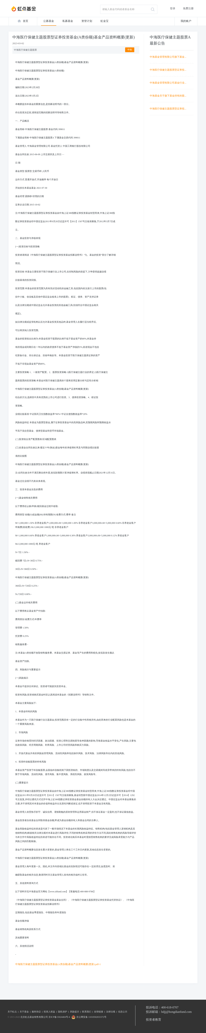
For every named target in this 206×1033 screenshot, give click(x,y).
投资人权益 (49, 1011)
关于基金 (24, 1011)
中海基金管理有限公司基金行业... (168, 82)
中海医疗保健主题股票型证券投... (168, 69)
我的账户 (186, 21)
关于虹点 (12, 1011)
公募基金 (48, 21)
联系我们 (86, 1011)
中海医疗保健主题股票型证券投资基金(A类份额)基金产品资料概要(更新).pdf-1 (58, 964)
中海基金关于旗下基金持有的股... (168, 95)
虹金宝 (105, 21)
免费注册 (188, 8)
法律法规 (110, 1011)
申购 (129, 49)
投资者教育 (153, 1019)
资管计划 (86, 21)
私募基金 (67, 21)
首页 (25, 21)
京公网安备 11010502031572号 (89, 1017)
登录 (172, 8)
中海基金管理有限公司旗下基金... (168, 56)
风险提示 (74, 1011)
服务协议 (36, 1011)
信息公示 (122, 1011)
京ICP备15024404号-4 (59, 1017)
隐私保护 (62, 1011)
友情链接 (98, 1011)
